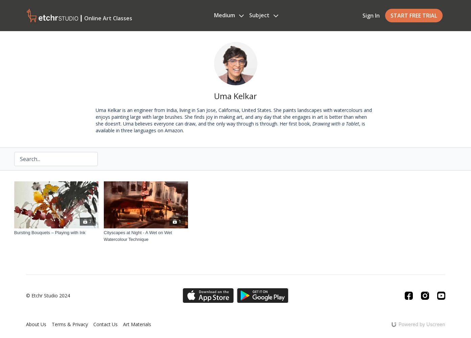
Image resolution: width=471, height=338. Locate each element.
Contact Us (105, 324)
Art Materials (137, 324)
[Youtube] (441, 296)
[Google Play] (263, 295)
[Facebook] (409, 296)
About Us (36, 324)
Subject (263, 15)
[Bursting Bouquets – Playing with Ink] (56, 232)
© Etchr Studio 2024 (48, 295)
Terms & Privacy (70, 324)
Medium (229, 15)
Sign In (371, 15)
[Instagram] (425, 296)
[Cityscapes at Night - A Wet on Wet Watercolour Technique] (146, 236)
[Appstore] (208, 295)
